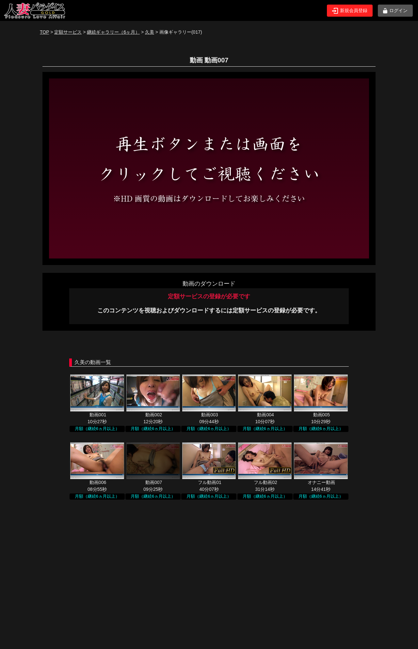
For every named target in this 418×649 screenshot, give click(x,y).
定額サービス (68, 32)
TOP (44, 32)
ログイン (395, 10)
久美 (149, 32)
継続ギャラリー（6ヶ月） (113, 32)
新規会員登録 (349, 11)
